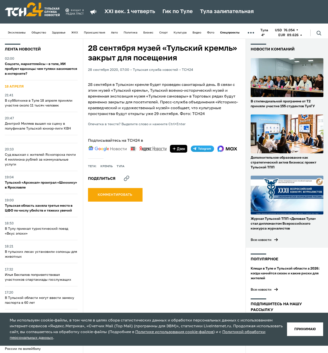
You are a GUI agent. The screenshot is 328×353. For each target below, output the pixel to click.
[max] (227, 149)
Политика (130, 32)
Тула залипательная (227, 11)
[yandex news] (148, 148)
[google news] (107, 148)
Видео (196, 32)
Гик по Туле (177, 11)
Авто (114, 32)
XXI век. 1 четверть (129, 11)
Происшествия (94, 32)
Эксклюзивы (17, 32)
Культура (180, 32)
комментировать (115, 195)
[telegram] (202, 149)
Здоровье (58, 32)
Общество (39, 32)
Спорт (163, 32)
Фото (210, 32)
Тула (120, 166)
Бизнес (148, 32)
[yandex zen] (178, 149)
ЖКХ (74, 32)
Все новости (261, 240)
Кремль (106, 166)
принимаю (305, 329)
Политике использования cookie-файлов (174, 332)
